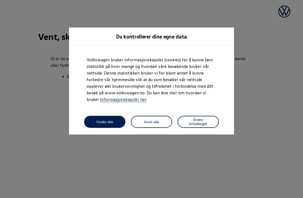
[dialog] (151, 99)
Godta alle (105, 122)
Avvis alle (151, 122)
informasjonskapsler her (123, 99)
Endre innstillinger (198, 122)
